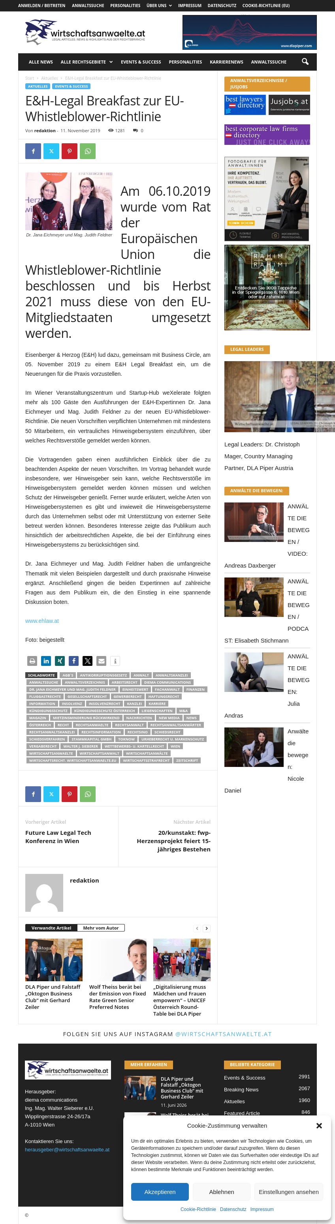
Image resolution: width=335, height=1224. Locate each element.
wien (175, 746)
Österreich (40, 724)
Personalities (125, 5)
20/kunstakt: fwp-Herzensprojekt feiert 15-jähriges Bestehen (174, 840)
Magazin (37, 717)
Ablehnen (221, 1191)
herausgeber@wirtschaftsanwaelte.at (67, 1150)
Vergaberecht (42, 746)
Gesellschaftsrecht (87, 696)
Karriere (157, 703)
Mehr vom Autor (101, 928)
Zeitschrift (187, 760)
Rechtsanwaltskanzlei (52, 732)
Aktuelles (49, 78)
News (191, 717)
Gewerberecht (128, 696)
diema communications (167, 682)
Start (29, 78)
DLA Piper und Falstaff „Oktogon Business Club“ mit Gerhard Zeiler (52, 996)
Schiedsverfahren (47, 739)
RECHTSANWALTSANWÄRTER (176, 724)
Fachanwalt (167, 689)
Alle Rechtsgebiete (87, 62)
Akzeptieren (159, 1191)
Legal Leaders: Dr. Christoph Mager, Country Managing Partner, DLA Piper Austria (262, 456)
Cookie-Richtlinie (198, 1209)
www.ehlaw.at (42, 621)
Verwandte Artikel (51, 928)
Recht (63, 724)
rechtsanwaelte (92, 724)
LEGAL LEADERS (247, 349)
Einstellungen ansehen (289, 1191)
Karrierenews (226, 62)
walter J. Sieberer (80, 746)
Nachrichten (139, 717)
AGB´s (67, 675)
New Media (169, 717)
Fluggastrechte (45, 696)
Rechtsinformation (100, 732)
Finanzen (195, 689)
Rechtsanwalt (129, 724)
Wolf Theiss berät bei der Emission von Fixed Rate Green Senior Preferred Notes (117, 996)
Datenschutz (233, 1209)
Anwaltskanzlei (172, 675)
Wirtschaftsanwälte (147, 753)
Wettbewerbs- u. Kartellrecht (134, 746)
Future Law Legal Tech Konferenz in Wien (58, 836)
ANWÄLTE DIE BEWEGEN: (256, 490)
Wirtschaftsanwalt (99, 753)
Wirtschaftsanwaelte (51, 753)
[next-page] (207, 928)
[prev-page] (197, 928)
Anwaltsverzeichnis (85, 682)
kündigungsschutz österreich (104, 710)
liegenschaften (157, 710)
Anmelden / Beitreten (41, 5)
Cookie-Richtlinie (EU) (266, 5)
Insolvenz (72, 703)
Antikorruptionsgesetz (103, 675)
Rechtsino (138, 732)
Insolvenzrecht (104, 703)
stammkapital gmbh (91, 739)
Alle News (41, 62)
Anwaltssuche (88, 5)
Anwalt (141, 675)
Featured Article (242, 1113)
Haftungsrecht (164, 696)
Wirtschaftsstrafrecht (146, 760)
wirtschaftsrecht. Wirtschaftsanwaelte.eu (72, 760)
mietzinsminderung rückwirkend (86, 717)
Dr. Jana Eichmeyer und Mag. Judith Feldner (72, 689)
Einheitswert (135, 689)
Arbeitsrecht (124, 682)
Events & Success (141, 62)
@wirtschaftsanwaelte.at (223, 1034)
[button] (319, 1126)
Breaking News (241, 1090)
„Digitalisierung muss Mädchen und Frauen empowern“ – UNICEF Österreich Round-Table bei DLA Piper (179, 1000)
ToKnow (126, 739)
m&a (183, 710)
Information (42, 703)
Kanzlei (134, 703)
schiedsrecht (167, 732)
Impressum (262, 1209)
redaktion (45, 130)
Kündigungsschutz (48, 710)
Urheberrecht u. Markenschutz (172, 739)
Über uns (159, 5)
